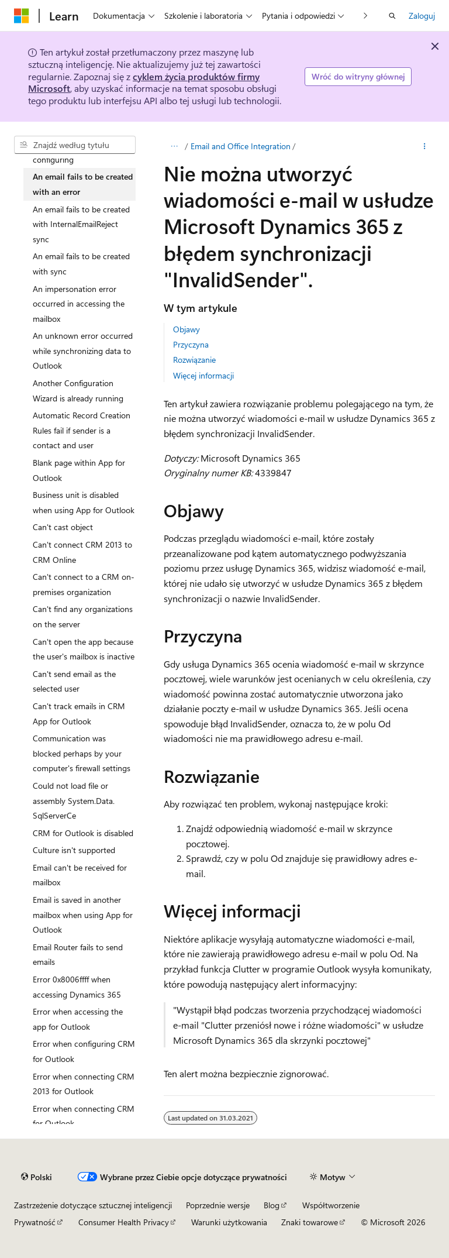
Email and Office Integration (241, 146)
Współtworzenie (331, 1205)
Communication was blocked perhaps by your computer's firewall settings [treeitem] (81, 753)
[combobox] (75, 145)
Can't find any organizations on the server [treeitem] (83, 616)
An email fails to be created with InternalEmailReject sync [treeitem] (81, 224)
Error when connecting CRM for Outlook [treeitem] (83, 1116)
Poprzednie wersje (218, 1205)
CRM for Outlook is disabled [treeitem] (83, 832)
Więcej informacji (203, 375)
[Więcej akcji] (425, 146)
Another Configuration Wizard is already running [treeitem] (78, 390)
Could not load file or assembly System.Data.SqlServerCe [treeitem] (74, 800)
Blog (271, 1205)
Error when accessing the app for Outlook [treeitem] (78, 1019)
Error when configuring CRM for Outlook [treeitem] (84, 1051)
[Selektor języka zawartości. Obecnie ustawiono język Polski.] (36, 1176)
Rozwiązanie (194, 359)
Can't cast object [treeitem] (63, 526)
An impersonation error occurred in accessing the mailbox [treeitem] (79, 303)
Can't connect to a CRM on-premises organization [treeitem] (83, 584)
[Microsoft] (21, 15)
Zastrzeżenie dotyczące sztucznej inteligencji (93, 1205)
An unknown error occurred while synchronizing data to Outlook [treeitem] (83, 350)
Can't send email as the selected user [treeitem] (74, 681)
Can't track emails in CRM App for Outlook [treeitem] (79, 713)
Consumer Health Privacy (123, 1222)
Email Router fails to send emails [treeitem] (78, 954)
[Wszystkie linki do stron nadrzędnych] (174, 146)
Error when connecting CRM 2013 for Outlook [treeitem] (83, 1084)
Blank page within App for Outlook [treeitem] (79, 470)
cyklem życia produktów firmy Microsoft (144, 82)
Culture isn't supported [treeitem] (74, 849)
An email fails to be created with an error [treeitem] (83, 184)
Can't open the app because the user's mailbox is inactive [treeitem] (83, 649)
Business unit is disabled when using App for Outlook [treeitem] (83, 502)
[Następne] (365, 15)
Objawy (186, 329)
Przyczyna (191, 344)
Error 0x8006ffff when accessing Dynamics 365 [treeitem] (77, 987)
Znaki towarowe (309, 1222)
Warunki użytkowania (229, 1222)
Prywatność (35, 1222)
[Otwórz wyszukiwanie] (392, 15)
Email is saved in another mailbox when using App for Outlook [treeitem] (83, 914)
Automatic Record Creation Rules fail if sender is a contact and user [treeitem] (81, 430)
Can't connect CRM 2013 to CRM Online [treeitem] (82, 552)
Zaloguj (422, 15)
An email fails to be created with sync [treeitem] (81, 263)
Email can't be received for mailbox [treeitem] (80, 875)
